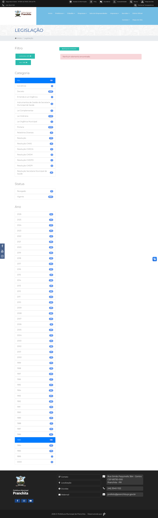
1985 (23, 62)
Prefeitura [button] (59, 13)
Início (50, 13)
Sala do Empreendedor (98, 13)
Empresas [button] (82, 13)
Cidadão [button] (71, 13)
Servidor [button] (125, 13)
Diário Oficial (138, 13)
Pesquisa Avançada (69, 49)
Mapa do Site (138, 20)
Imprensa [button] (114, 13)
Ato (25, 56)
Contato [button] (125, 20)
